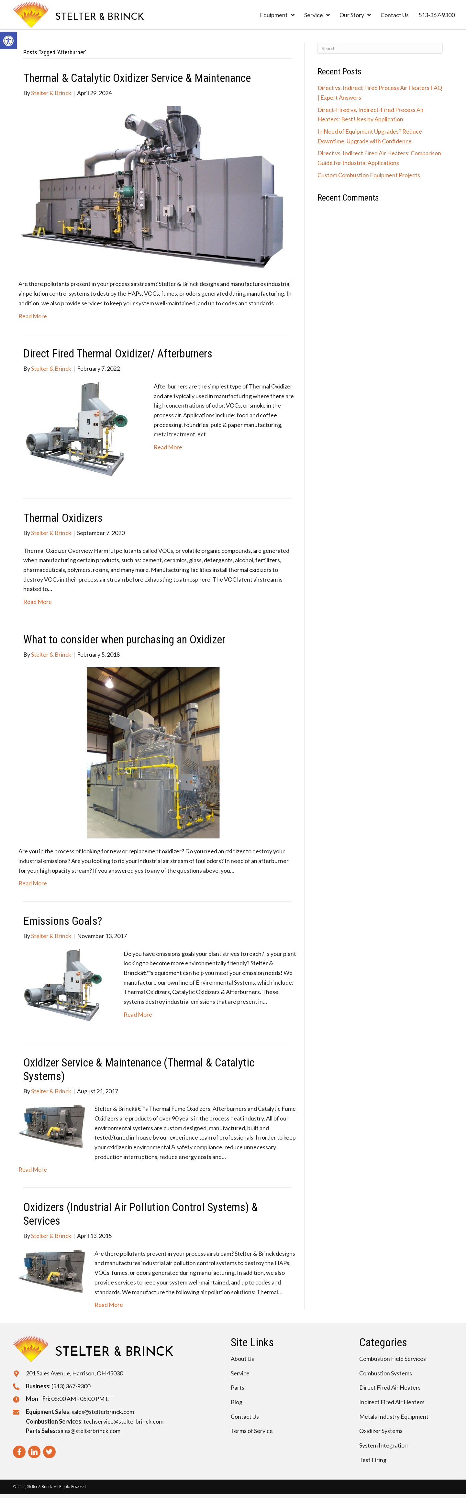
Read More (32, 316)
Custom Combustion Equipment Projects (368, 175)
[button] (8, 40)
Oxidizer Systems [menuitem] (381, 1430)
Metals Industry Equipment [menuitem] (393, 1416)
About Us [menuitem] (242, 1358)
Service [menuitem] (240, 1373)
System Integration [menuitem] (383, 1445)
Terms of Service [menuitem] (252, 1430)
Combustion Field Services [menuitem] (392, 1358)
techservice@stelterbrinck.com (123, 1421)
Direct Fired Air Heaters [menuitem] (390, 1387)
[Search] (380, 48)
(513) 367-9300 (70, 1386)
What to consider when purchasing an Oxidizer (124, 639)
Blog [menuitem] (236, 1401)
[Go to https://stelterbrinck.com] (78, 15)
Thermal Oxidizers (63, 518)
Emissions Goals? (62, 921)
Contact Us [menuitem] (245, 1416)
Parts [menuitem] (237, 1387)
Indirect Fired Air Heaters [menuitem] (392, 1401)
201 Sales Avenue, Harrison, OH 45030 (74, 1373)
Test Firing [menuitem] (372, 1459)
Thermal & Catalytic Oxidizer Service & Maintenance (137, 78)
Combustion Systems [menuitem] (385, 1373)
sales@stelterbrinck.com (103, 1411)
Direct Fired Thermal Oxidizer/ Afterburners (117, 353)
